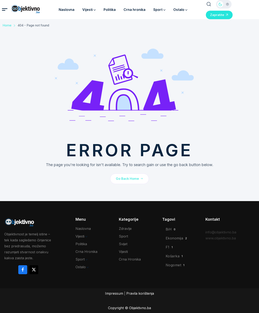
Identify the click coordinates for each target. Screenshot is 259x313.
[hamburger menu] (4, 9)
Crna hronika (134, 9)
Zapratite (219, 15)
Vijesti (89, 10)
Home (7, 25)
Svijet (123, 244)
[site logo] (32, 9)
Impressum (114, 293)
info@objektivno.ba (220, 235)
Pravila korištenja (140, 293)
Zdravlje (125, 228)
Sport (159, 10)
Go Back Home (129, 178)
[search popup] (209, 4)
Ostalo (180, 10)
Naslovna (66, 9)
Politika (110, 9)
